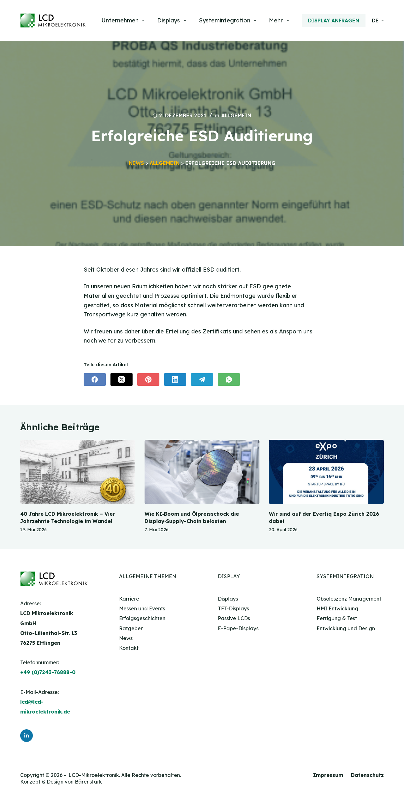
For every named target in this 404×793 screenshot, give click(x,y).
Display (229, 576)
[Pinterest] (148, 379)
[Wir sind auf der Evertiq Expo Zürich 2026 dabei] (326, 472)
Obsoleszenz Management (349, 599)
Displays (173, 20)
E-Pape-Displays (238, 628)
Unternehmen (124, 20)
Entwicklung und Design (346, 628)
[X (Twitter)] (121, 379)
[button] (378, 20)
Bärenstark (88, 781)
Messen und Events (142, 608)
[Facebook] (95, 379)
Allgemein (236, 115)
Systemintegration (229, 20)
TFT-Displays (233, 608)
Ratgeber (131, 628)
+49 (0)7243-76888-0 (47, 672)
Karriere (129, 599)
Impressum (328, 775)
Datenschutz (367, 775)
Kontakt (129, 648)
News (136, 163)
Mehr (280, 20)
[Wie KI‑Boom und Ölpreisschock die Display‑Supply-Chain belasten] (202, 472)
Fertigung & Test (337, 618)
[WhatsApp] (229, 379)
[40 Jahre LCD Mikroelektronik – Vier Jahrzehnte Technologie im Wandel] (77, 472)
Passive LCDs (234, 618)
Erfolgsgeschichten (142, 618)
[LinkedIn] (175, 379)
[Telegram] (202, 379)
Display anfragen (333, 20)
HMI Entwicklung (337, 608)
